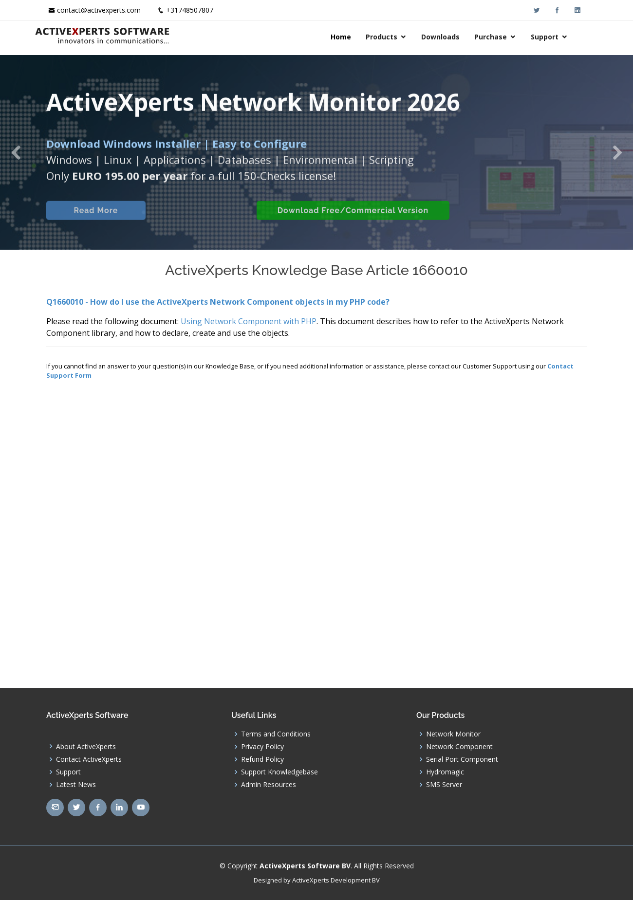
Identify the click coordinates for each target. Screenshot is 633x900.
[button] (16, 152)
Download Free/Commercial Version (352, 222)
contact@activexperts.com (99, 10)
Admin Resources (268, 784)
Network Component (459, 746)
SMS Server (444, 784)
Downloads (452, 36)
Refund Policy (262, 759)
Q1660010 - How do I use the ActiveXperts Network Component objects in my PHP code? (218, 301)
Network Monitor (453, 734)
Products (393, 36)
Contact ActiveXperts (89, 759)
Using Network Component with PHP (248, 321)
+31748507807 (189, 10)
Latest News (76, 784)
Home (352, 36)
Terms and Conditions (276, 734)
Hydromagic (445, 772)
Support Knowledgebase (279, 772)
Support (556, 36)
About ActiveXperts (86, 746)
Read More (95, 222)
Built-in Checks (199, 222)
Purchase (502, 36)
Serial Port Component (462, 759)
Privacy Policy (262, 746)
